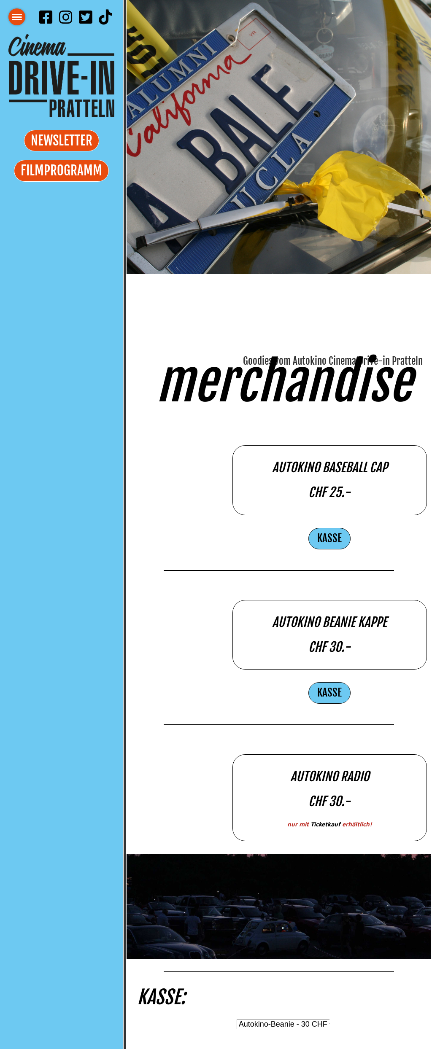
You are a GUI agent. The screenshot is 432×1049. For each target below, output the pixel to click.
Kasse (329, 538)
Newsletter (61, 140)
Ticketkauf (326, 824)
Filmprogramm (61, 170)
